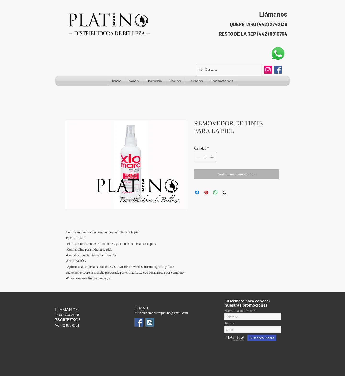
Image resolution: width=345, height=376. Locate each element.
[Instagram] (268, 70)
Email (228, 323)
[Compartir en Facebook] (197, 192)
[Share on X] (224, 192)
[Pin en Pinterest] (206, 192)
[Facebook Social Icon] (278, 70)
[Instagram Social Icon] (149, 322)
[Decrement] (198, 157)
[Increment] (212, 157)
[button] (134, 81)
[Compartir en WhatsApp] (215, 192)
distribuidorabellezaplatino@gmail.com (161, 313)
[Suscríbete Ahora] (261, 338)
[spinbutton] (205, 157)
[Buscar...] (228, 69)
